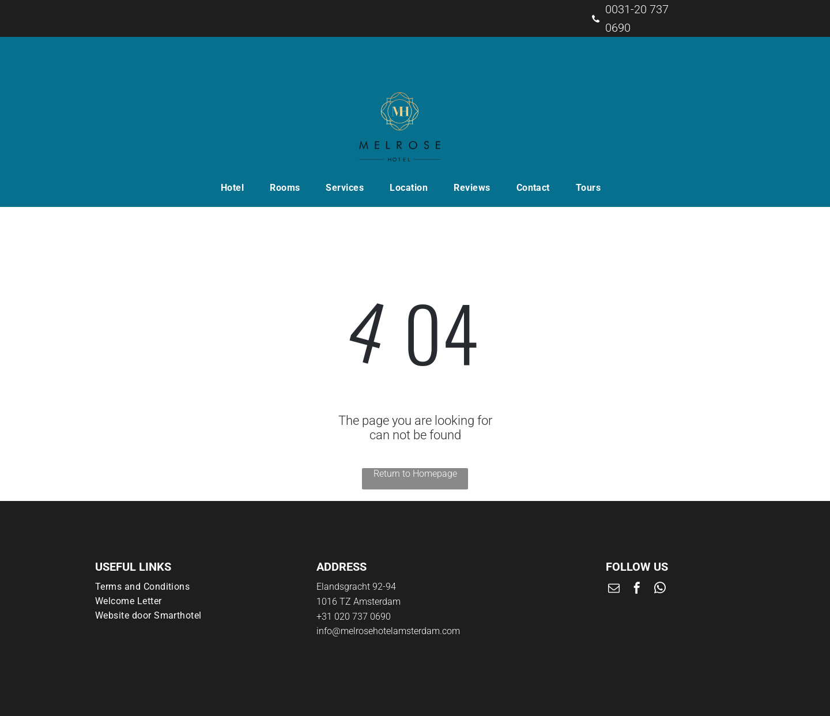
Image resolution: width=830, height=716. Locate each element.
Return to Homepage (415, 473)
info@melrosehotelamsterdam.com (388, 630)
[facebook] (637, 589)
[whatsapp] (660, 589)
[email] (613, 589)
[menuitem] (236, 187)
